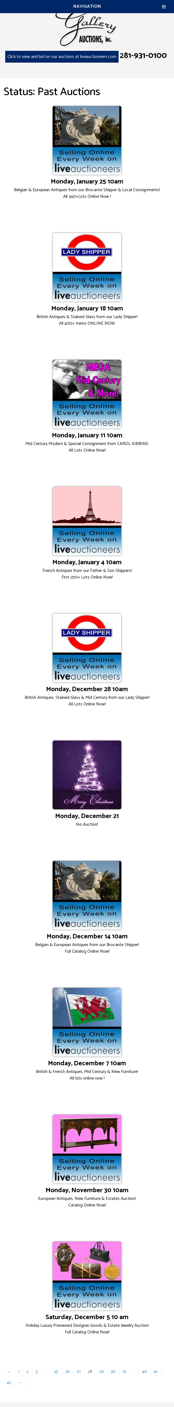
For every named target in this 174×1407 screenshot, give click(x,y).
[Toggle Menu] (163, 6)
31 (124, 1371)
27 (79, 1371)
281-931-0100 (143, 55)
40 (144, 1371)
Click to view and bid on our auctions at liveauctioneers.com (61, 56)
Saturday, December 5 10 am (87, 1317)
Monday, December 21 (87, 816)
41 (156, 1371)
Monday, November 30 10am (87, 1190)
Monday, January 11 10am (87, 435)
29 (101, 1371)
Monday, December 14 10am (87, 936)
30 (113, 1371)
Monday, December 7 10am (87, 1063)
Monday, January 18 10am (87, 308)
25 (56, 1371)
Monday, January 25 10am (87, 181)
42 (9, 1382)
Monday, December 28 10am (87, 689)
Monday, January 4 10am (87, 562)
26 (67, 1371)
